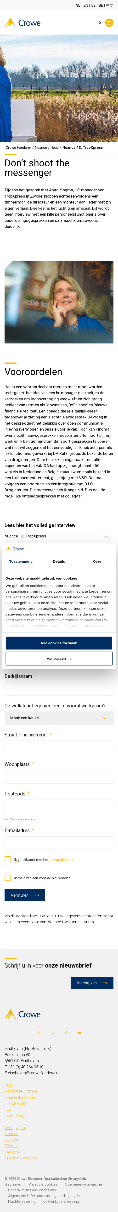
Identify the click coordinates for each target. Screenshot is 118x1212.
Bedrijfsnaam (20, 676)
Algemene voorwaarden (84, 1184)
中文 (109, 5)
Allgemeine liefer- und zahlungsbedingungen (44, 1196)
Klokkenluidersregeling (61, 1201)
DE (93, 5)
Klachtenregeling (21, 1201)
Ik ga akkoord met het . (39, 861)
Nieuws (11, 1139)
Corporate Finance (21, 1091)
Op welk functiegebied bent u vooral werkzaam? (55, 705)
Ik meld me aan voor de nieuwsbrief (37, 878)
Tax (8, 1109)
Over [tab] (97, 561)
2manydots (77, 1179)
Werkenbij (13, 1152)
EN (86, 5)
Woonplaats (19, 764)
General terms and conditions (32, 1190)
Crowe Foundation (21, 1158)
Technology (15, 1115)
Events (11, 1145)
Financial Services (20, 1097)
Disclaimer (13, 1184)
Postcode (17, 793)
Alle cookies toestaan (59, 643)
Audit (9, 1085)
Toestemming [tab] (21, 561)
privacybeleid (61, 859)
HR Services (15, 1103)
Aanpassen (59, 658)
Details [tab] (59, 561)
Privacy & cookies (43, 1184)
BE (101, 5)
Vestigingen (15, 1127)
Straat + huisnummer (28, 734)
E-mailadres (19, 830)
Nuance (11, 1133)
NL (78, 5)
